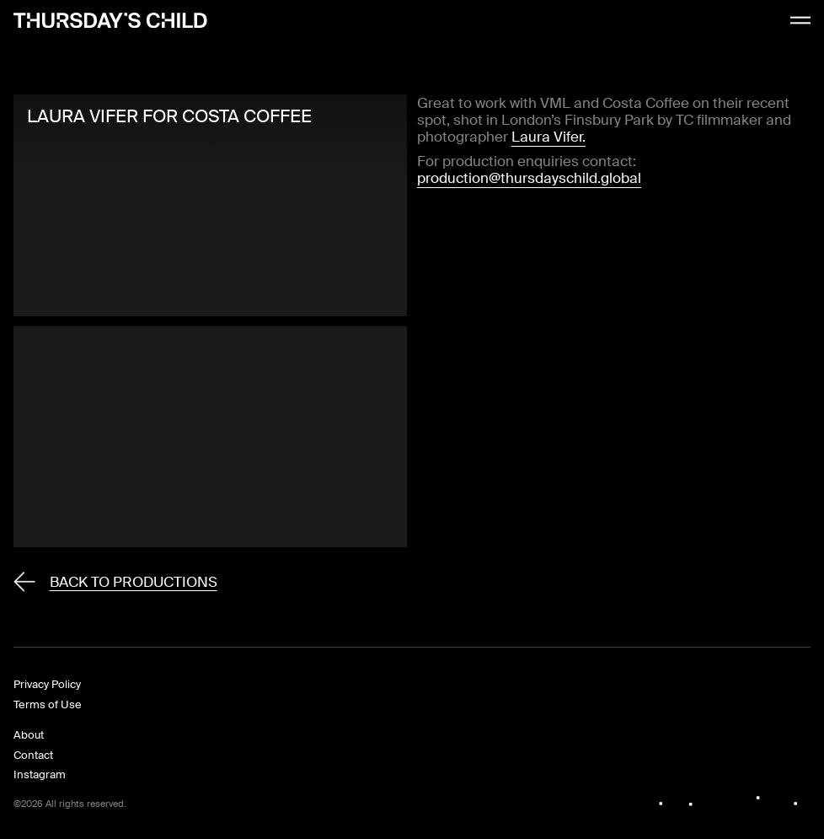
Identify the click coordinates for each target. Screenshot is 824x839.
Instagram (39, 774)
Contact (33, 755)
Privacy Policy (47, 684)
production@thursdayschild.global (529, 178)
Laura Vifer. (548, 136)
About (28, 735)
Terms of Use (47, 704)
